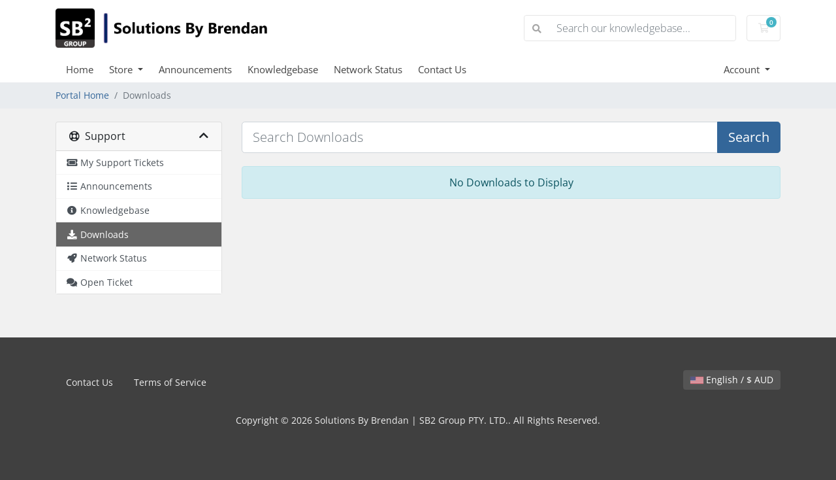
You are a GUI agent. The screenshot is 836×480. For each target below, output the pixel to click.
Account (743, 69)
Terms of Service (170, 382)
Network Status (368, 69)
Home (79, 69)
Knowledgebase (283, 69)
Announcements (195, 69)
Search (748, 137)
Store (122, 69)
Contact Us (442, 69)
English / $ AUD (731, 379)
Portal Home (82, 95)
